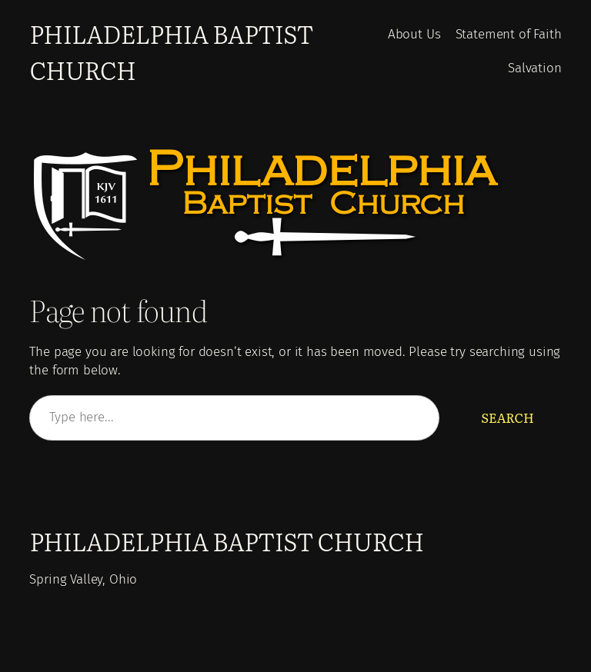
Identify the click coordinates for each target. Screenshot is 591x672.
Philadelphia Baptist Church (226, 541)
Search (507, 417)
